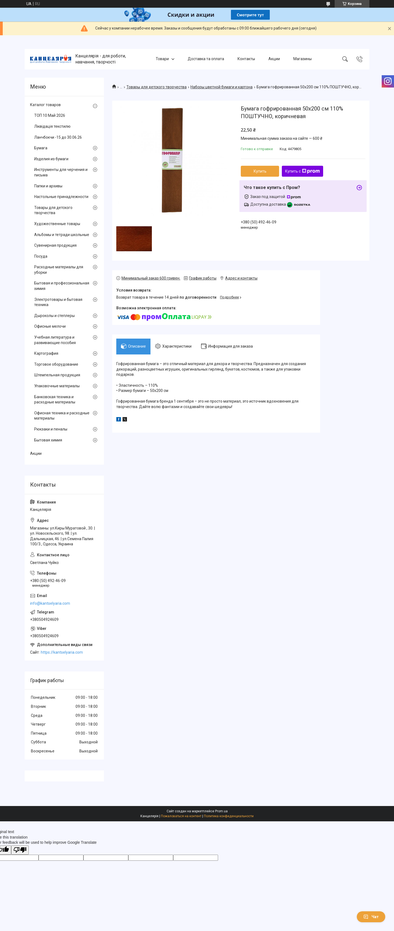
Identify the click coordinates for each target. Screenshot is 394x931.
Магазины (302, 59)
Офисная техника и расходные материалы (61, 416)
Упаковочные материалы (57, 386)
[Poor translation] (20, 850)
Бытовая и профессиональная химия (61, 286)
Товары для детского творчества (156, 87)
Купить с (302, 171)
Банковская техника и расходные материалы (54, 400)
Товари (162, 59)
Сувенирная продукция (55, 245)
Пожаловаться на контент (181, 816)
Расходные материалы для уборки (58, 270)
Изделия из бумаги (51, 159)
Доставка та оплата (206, 59)
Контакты (246, 59)
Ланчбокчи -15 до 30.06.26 (58, 137)
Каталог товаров (45, 105)
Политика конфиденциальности (229, 816)
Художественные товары (57, 224)
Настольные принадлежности (61, 196)
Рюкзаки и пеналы (50, 429)
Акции (274, 59)
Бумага (40, 148)
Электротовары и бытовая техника (58, 302)
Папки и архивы (48, 186)
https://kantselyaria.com (62, 652)
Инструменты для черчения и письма (61, 172)
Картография (46, 353)
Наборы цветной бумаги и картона (221, 87)
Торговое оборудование (56, 364)
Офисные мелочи (50, 326)
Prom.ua (221, 811)
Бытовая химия (48, 440)
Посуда (40, 256)
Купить (260, 171)
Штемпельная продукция (57, 375)
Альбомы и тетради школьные (61, 234)
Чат (371, 916)
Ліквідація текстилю (52, 126)
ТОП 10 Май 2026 (49, 115)
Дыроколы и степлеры (54, 315)
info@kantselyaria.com (50, 603)
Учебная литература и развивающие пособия (55, 340)
